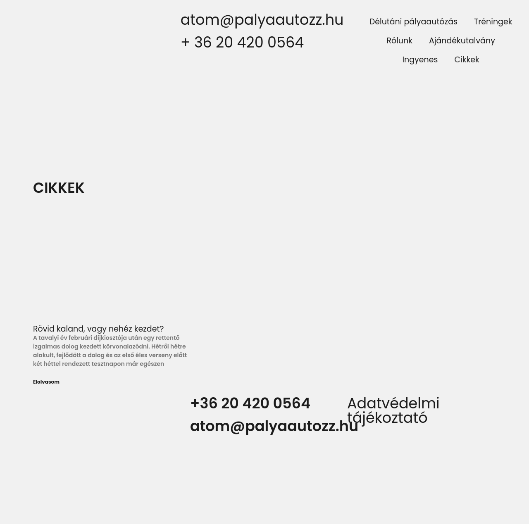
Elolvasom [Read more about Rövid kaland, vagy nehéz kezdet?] (46, 381)
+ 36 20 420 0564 (242, 42)
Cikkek (466, 59)
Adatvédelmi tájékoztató (393, 410)
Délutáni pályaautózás (413, 21)
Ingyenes (420, 59)
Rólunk (399, 40)
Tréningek (493, 21)
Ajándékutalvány (462, 40)
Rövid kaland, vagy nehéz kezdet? (98, 328)
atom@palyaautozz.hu (262, 19)
